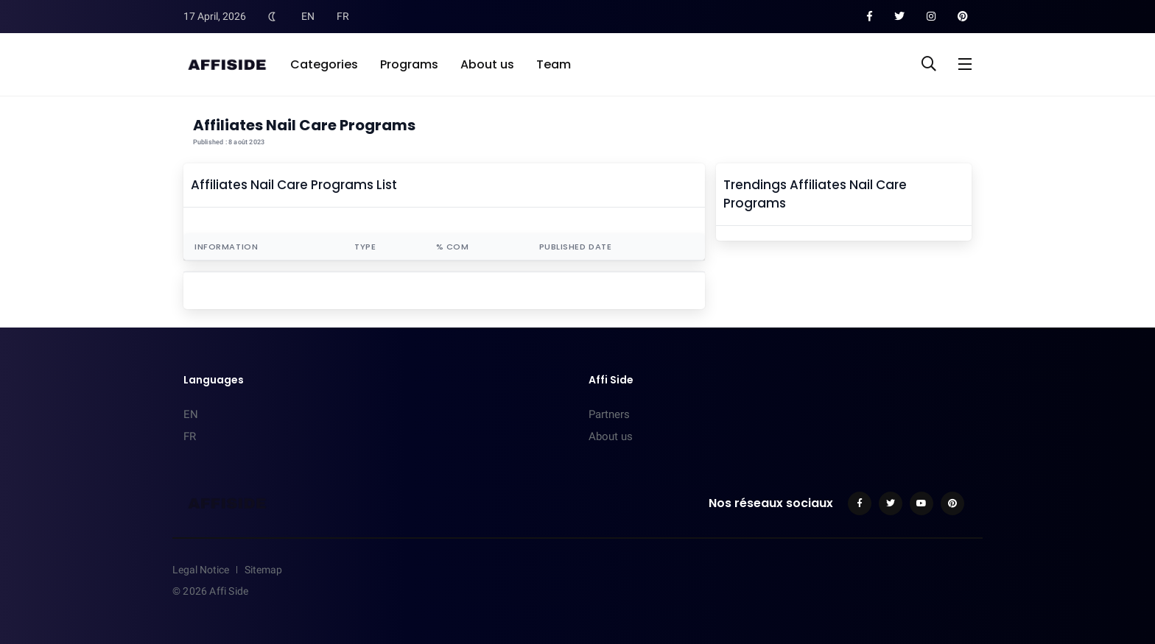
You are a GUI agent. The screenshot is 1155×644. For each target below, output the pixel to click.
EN (308, 16)
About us (487, 64)
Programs (409, 64)
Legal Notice (200, 570)
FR (343, 16)
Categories (324, 64)
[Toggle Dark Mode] (271, 16)
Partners (609, 414)
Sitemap (263, 570)
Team (553, 64)
